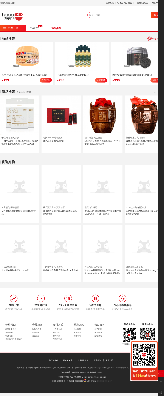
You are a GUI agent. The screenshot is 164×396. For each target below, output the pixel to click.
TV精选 (34, 28)
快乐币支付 (57, 329)
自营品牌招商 (82, 360)
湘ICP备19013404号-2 (61, 381)
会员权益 (35, 336)
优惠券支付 (57, 339)
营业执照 (20, 368)
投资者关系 (67, 360)
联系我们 (97, 360)
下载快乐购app (141, 3)
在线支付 (56, 332)
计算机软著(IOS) (122, 368)
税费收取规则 (10, 329)
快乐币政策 (36, 329)
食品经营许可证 (63, 368)
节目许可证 (30, 368)
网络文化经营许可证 (106, 368)
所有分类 (11, 28)
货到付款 (56, 336)
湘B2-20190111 (76, 381)
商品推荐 (56, 28)
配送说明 (77, 332)
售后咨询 (98, 332)
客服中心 (157, 3)
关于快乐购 (53, 360)
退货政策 (98, 336)
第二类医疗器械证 (79, 368)
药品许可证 (92, 368)
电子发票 (98, 329)
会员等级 (35, 332)
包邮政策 (77, 329)
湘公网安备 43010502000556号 (99, 381)
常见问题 (9, 336)
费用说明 (77, 336)
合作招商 (110, 3)
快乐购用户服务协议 (13, 339)
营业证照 (109, 360)
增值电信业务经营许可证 (46, 368)
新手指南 (9, 332)
